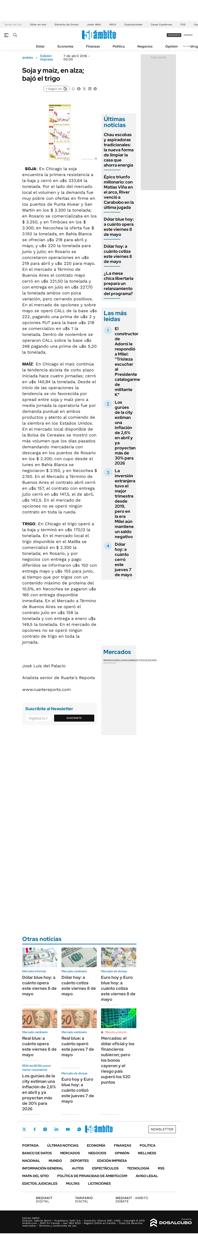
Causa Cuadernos (161, 24)
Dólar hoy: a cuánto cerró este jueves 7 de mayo (123, 559)
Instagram (45, 1129)
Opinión (171, 46)
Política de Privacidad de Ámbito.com (92, 1176)
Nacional (31, 1160)
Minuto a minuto (116, 1032)
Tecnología (138, 1168)
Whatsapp (79, 1129)
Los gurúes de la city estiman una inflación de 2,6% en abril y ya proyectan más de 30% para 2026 (125, 432)
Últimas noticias (62, 1145)
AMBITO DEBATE (132, 1199)
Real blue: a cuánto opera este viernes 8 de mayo (39, 1046)
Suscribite (74, 718)
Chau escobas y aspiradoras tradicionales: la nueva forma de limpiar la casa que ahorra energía (119, 150)
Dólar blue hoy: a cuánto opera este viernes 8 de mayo (119, 226)
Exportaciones (133, 24)
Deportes (79, 1160)
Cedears (151, 660)
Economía (65, 46)
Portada (30, 1145)
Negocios (145, 46)
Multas (72, 1183)
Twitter (24, 1129)
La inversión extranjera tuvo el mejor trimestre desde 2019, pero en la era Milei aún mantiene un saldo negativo (125, 503)
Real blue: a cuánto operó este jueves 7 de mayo (77, 1046)
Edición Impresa (112, 1160)
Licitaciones (99, 1183)
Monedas (109, 660)
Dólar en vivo (38, 24)
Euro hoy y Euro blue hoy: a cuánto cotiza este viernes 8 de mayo (118, 988)
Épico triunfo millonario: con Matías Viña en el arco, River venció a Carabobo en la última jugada (119, 192)
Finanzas (93, 46)
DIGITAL (45, 1199)
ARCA (112, 24)
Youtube (68, 1129)
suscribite (174, 35)
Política (119, 46)
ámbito (27, 57)
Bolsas (121, 660)
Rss (161, 1168)
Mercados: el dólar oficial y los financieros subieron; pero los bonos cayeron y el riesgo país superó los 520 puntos (117, 1060)
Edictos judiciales (39, 1183)
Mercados (70, 1153)
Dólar (40, 46)
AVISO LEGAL (147, 1176)
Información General (42, 1168)
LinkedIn (56, 1129)
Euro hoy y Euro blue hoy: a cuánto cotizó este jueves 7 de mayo (77, 1090)
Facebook (35, 1129)
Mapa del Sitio (35, 1176)
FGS (183, 24)
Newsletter (188, 46)
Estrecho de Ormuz (66, 24)
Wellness (147, 1153)
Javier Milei (94, 24)
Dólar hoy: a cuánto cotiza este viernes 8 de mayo (118, 253)
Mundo (55, 1160)
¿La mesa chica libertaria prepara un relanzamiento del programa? (118, 283)
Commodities (135, 660)
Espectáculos (105, 1168)
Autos (78, 1168)
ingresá (188, 35)
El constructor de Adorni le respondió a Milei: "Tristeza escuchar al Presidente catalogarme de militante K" (127, 361)
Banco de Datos (37, 1153)
